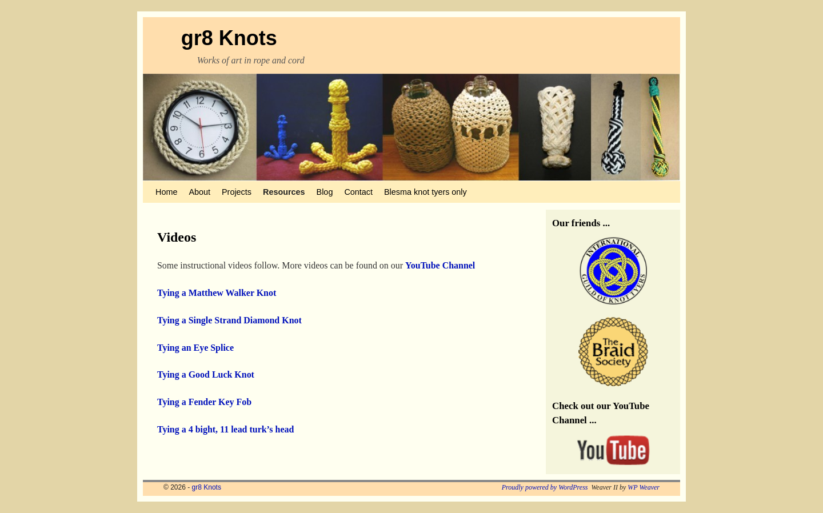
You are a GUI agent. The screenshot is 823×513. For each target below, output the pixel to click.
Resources (284, 192)
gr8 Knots (229, 38)
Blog (325, 192)
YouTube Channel (440, 265)
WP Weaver (644, 487)
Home (166, 192)
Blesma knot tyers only (425, 192)
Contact (358, 192)
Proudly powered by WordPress (545, 487)
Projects (236, 192)
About (199, 192)
